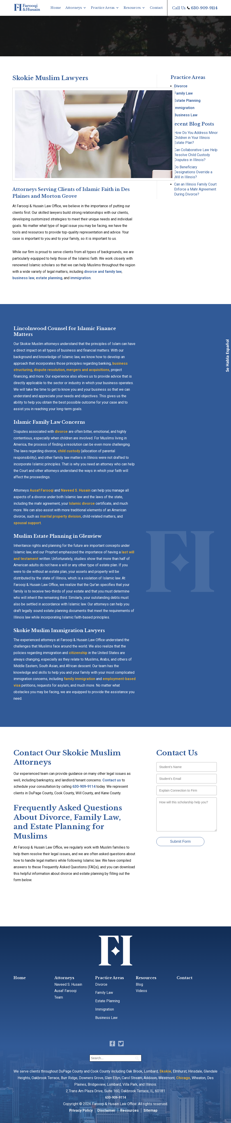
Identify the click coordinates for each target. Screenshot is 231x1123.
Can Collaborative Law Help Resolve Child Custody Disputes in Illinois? (195, 155)
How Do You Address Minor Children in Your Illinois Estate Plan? (196, 138)
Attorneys (73, 8)
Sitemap (150, 1110)
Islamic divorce (82, 503)
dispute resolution (49, 370)
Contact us (111, 780)
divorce (61, 431)
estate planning (49, 278)
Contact (156, 8)
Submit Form (180, 841)
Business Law (185, 115)
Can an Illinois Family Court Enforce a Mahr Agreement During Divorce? (195, 189)
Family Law (183, 93)
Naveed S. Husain (75, 490)
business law (23, 278)
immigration (80, 278)
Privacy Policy (81, 1110)
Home (56, 8)
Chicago (183, 1078)
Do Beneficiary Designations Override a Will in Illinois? (193, 172)
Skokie (165, 1071)
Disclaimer (106, 1110)
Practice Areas (103, 8)
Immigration (184, 108)
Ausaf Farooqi (41, 490)
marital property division (60, 516)
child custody (69, 451)
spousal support (27, 523)
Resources (132, 8)
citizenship (78, 653)
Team (58, 997)
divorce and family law (103, 271)
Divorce (180, 86)
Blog (139, 984)
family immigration (79, 679)
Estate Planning (187, 100)
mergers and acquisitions (87, 370)
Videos (141, 991)
